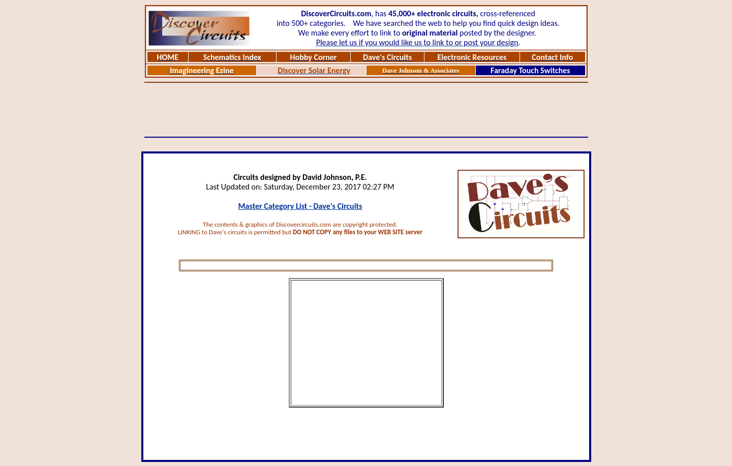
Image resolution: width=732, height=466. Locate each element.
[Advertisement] (366, 110)
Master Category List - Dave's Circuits (300, 206)
